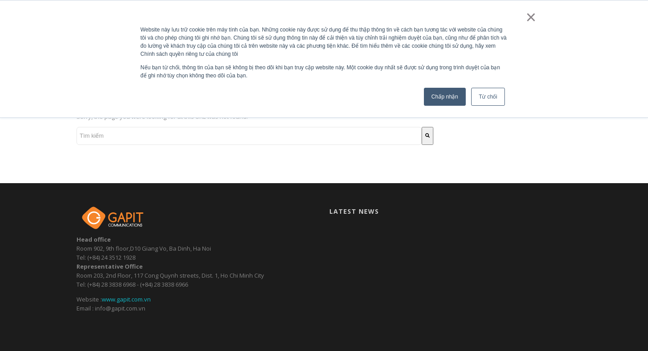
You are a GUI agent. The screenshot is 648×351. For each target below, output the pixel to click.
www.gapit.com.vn (126, 299)
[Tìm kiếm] (427, 136)
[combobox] (249, 136)
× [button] (531, 17)
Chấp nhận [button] (445, 97)
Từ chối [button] (488, 97)
